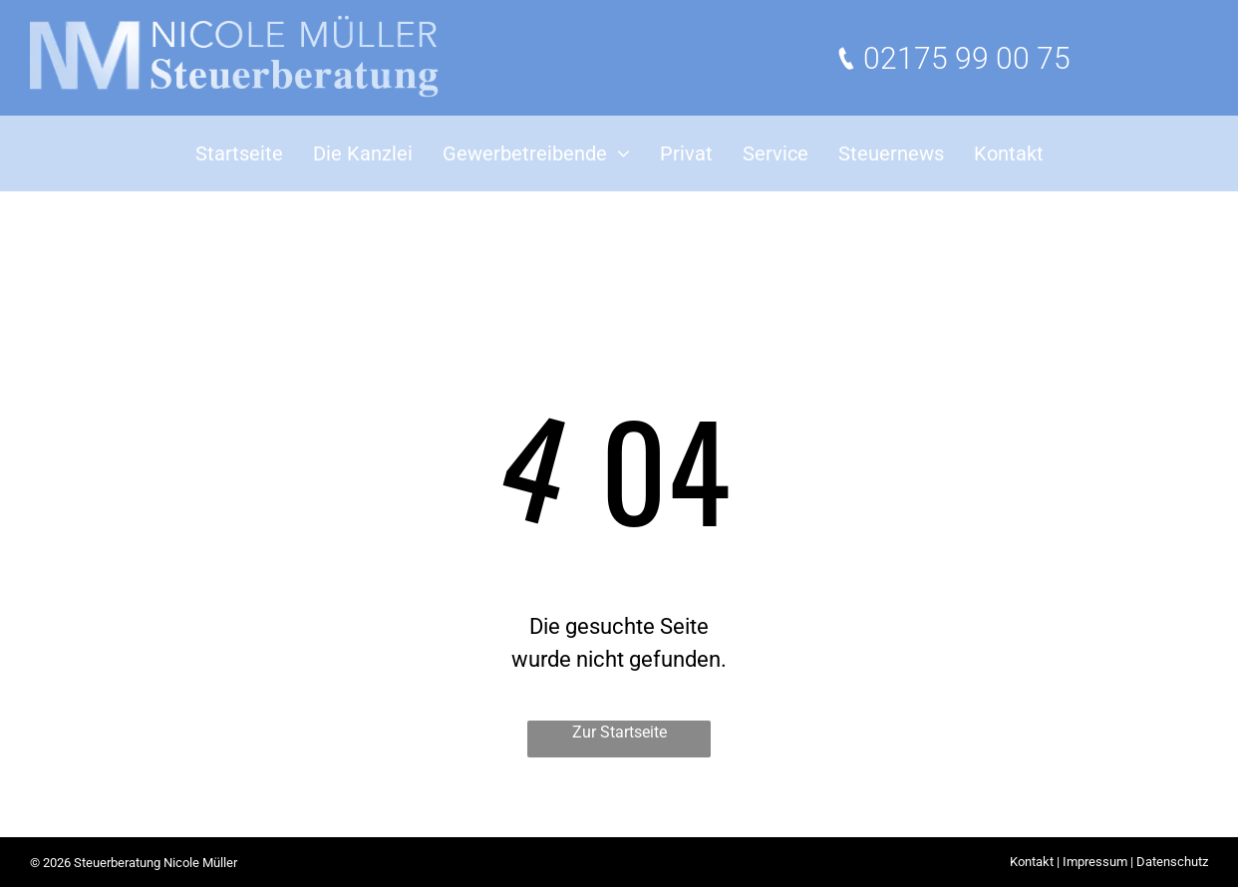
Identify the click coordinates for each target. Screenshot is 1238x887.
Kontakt (1032, 861)
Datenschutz (1172, 861)
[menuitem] (239, 153)
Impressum (1095, 861)
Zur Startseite (619, 732)
